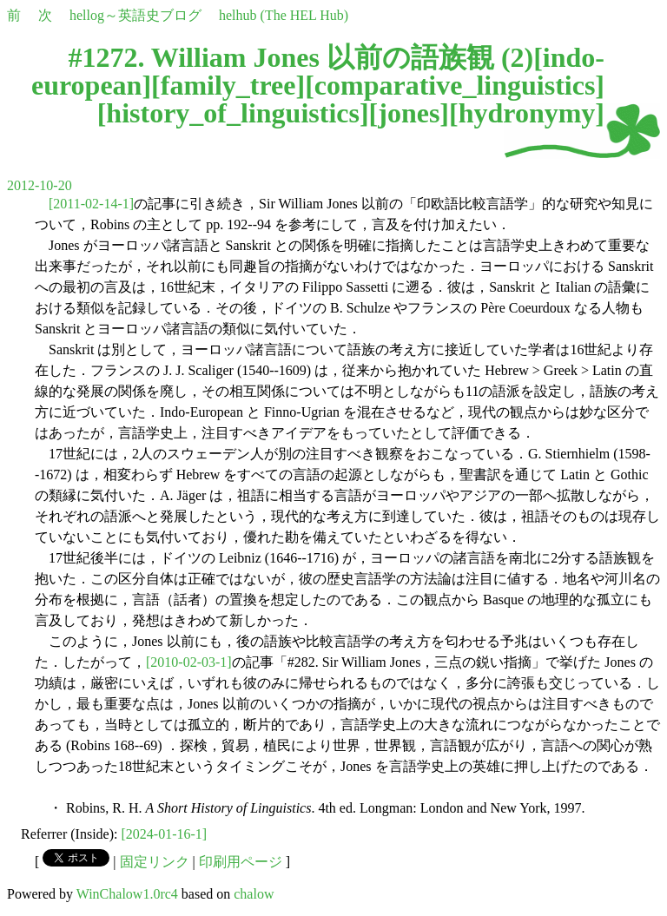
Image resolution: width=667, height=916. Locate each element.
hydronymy (527, 113)
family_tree (228, 85)
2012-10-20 (39, 185)
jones (408, 113)
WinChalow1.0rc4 (127, 893)
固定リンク (154, 861)
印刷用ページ (240, 861)
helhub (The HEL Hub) (283, 15)
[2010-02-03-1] (189, 662)
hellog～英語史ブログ (135, 15)
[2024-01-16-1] (165, 834)
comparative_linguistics (455, 85)
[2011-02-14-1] (91, 203)
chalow (254, 893)
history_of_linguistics (233, 113)
